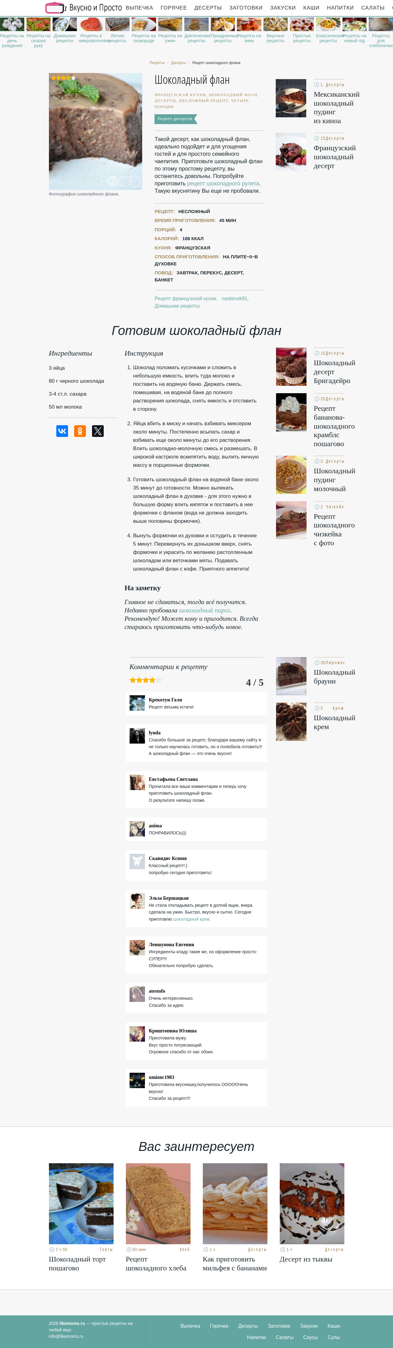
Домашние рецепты (65, 38)
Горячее (174, 8)
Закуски (283, 8)
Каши (311, 8)
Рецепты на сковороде (144, 38)
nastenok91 (234, 298)
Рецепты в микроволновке (91, 38)
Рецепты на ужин (170, 38)
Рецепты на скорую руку (38, 40)
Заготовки (246, 8)
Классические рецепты (328, 38)
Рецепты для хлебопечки (381, 40)
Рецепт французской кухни (185, 298)
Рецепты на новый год (355, 38)
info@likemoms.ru (66, 1336)
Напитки (340, 8)
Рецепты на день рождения (12, 40)
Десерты (208, 8)
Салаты (373, 8)
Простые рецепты (302, 38)
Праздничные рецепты (223, 38)
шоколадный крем (191, 919)
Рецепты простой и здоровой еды (83, 8)
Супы (334, 1337)
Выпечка (140, 8)
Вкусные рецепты (275, 38)
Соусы (310, 1337)
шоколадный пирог (204, 610)
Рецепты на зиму (249, 38)
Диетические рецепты (196, 38)
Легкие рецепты (117, 38)
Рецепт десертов (175, 118)
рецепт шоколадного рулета (223, 183)
